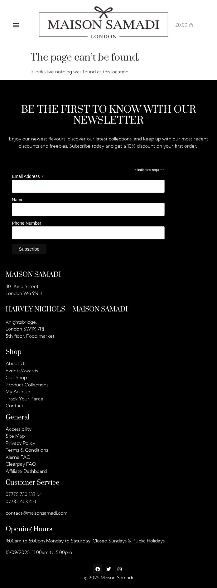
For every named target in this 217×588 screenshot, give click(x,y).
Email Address (28, 176)
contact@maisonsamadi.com (37, 513)
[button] (16, 25)
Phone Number (26, 223)
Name (17, 200)
